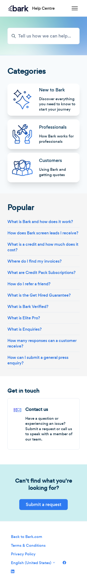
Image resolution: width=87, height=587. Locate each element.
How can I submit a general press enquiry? (37, 360)
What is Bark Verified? (27, 306)
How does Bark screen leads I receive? (42, 233)
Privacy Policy (23, 554)
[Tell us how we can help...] (43, 36)
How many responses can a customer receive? (42, 343)
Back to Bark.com (26, 536)
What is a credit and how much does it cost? (42, 247)
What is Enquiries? (24, 329)
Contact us (36, 409)
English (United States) (33, 562)
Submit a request (43, 504)
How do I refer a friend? (29, 284)
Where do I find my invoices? (34, 261)
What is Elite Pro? (23, 318)
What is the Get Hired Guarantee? (39, 295)
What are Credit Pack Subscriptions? (41, 272)
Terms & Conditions (28, 545)
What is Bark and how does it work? (40, 221)
